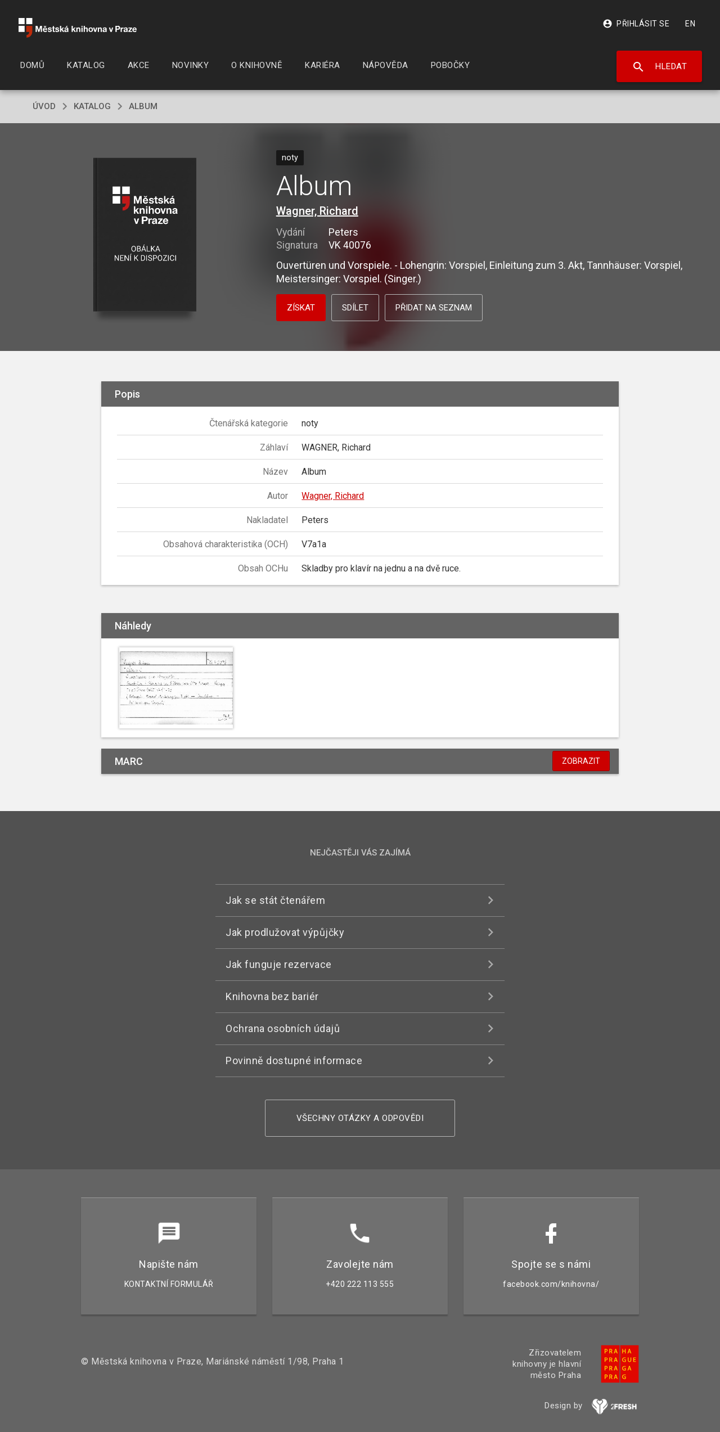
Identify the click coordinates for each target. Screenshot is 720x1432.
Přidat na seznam (433, 308)
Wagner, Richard (317, 211)
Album (143, 106)
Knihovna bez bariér (272, 996)
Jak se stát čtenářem (275, 900)
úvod (44, 106)
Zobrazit (581, 760)
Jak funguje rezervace (279, 964)
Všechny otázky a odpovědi (360, 1118)
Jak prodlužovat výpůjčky (285, 932)
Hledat (659, 67)
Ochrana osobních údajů (283, 1028)
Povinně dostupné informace (294, 1060)
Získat (301, 308)
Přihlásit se (635, 24)
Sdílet (355, 308)
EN (690, 23)
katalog (92, 106)
